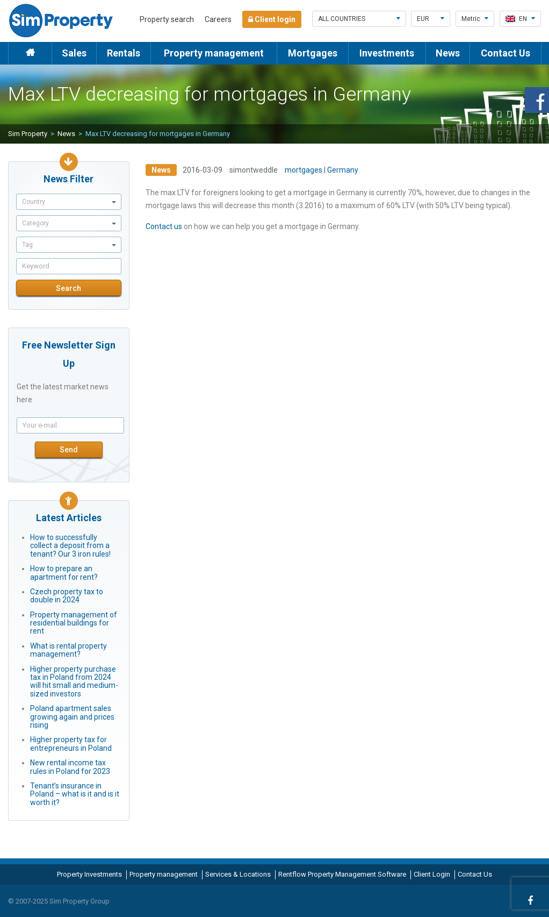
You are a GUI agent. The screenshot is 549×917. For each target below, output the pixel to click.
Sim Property (27, 134)
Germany (342, 170)
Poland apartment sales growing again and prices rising (72, 716)
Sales (74, 53)
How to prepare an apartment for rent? (64, 572)
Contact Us (505, 53)
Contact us (164, 226)
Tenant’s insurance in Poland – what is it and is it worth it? (74, 794)
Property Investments (89, 874)
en (520, 19)
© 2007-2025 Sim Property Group (59, 901)
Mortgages (312, 53)
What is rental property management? (68, 650)
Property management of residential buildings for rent (73, 623)
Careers (218, 19)
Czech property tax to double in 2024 (66, 595)
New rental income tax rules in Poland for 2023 (70, 766)
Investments (386, 53)
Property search (167, 19)
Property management (214, 53)
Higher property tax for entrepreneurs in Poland (71, 743)
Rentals (123, 53)
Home (30, 53)
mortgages (303, 170)
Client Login (432, 874)
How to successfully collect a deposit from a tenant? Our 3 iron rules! (70, 545)
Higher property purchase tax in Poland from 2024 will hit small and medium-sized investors (74, 681)
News (448, 53)
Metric (474, 19)
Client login (271, 19)
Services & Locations (238, 874)
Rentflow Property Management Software (342, 874)
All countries (359, 19)
